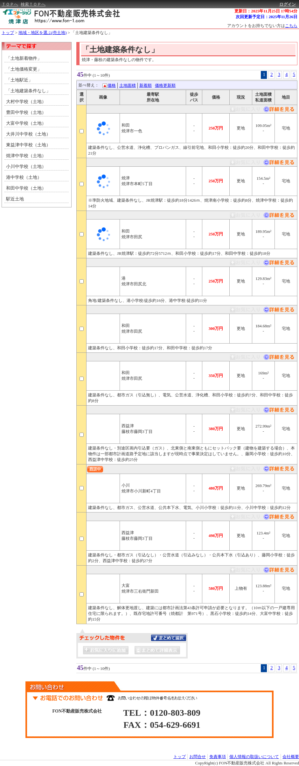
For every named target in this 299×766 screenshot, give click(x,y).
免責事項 (217, 756)
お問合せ (197, 756)
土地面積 (127, 85)
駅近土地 (15, 199)
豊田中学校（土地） (26, 112)
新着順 (145, 85)
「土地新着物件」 (24, 58)
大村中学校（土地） (26, 101)
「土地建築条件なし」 (91, 32)
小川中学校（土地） (26, 166)
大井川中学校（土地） (28, 134)
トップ (8, 32)
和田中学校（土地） (26, 188)
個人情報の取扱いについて (254, 756)
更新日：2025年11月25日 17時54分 (265, 11)
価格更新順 (165, 85)
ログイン (287, 4)
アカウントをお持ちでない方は (262, 25)
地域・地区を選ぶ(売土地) (42, 32)
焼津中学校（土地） (26, 155)
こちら (291, 25)
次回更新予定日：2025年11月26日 (266, 16)
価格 (112, 85)
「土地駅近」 (19, 80)
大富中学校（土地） (26, 123)
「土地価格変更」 (24, 69)
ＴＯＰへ (10, 4)
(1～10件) (101, 75)
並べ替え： (88, 85)
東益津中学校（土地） (28, 145)
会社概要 (290, 756)
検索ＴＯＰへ (33, 4)
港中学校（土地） (24, 177)
